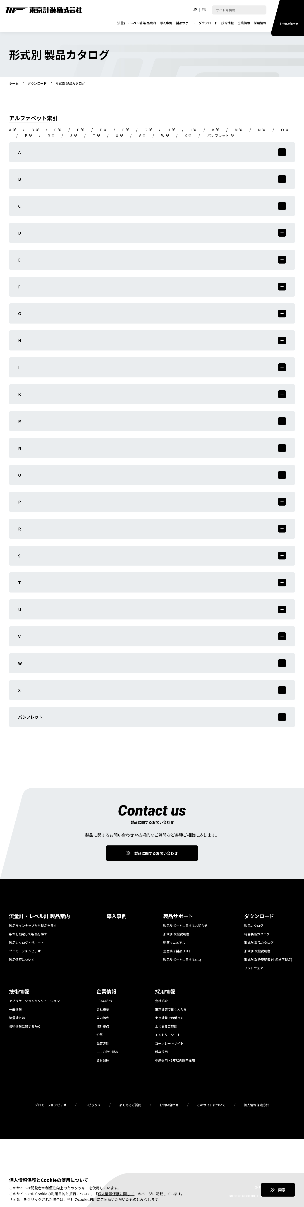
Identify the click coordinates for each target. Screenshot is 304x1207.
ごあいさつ (104, 1001)
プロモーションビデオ (25, 951)
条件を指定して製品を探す (28, 934)
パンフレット (218, 135)
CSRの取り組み (107, 1052)
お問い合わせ (169, 1105)
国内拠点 (102, 1018)
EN (204, 10)
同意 (281, 1190)
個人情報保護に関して (116, 1193)
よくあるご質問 (166, 1027)
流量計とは (17, 1018)
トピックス (93, 1105)
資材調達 (102, 1060)
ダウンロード (208, 23)
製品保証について (21, 960)
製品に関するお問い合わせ (156, 853)
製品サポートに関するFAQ (182, 960)
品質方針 (102, 1043)
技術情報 (227, 23)
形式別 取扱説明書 (176, 934)
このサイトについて (211, 1105)
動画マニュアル (174, 943)
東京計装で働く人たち (171, 1010)
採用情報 (260, 23)
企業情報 (243, 23)
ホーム (14, 84)
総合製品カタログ (257, 934)
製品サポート (185, 23)
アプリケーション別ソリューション (34, 1001)
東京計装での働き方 (169, 1018)
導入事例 (166, 23)
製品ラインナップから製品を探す (33, 926)
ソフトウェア (253, 968)
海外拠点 (102, 1027)
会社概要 (102, 1010)
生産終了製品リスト (177, 951)
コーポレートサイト (169, 1043)
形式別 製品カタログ (258, 943)
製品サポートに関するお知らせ (185, 926)
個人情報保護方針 (256, 1105)
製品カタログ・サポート (26, 943)
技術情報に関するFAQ (25, 1027)
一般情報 (15, 1010)
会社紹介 (161, 1001)
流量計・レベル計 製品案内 (136, 23)
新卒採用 (161, 1052)
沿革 (99, 1035)
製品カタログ (253, 926)
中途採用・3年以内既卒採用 (175, 1060)
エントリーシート (167, 1035)
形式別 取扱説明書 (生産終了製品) (268, 960)
